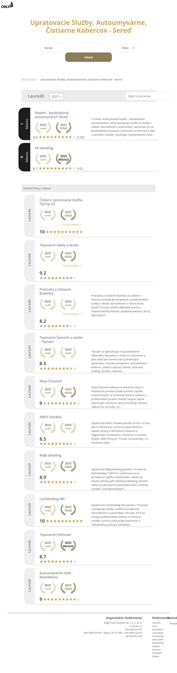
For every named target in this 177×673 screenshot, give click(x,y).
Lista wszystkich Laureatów (157, 629)
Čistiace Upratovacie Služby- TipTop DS (61, 202)
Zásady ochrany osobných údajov (157, 651)
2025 (55, 96)
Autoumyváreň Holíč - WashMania (56, 575)
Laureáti (156, 622)
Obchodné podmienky (158, 641)
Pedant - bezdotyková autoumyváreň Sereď (52, 114)
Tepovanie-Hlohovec (56, 534)
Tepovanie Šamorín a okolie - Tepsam (61, 339)
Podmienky (158, 636)
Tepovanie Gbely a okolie (59, 245)
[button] (60, 224)
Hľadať (88, 57)
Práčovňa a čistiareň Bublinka (55, 291)
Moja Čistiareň (51, 381)
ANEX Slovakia (51, 417)
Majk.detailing (50, 455)
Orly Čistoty (28, 79)
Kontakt (171, 623)
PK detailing (44, 148)
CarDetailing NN (52, 499)
